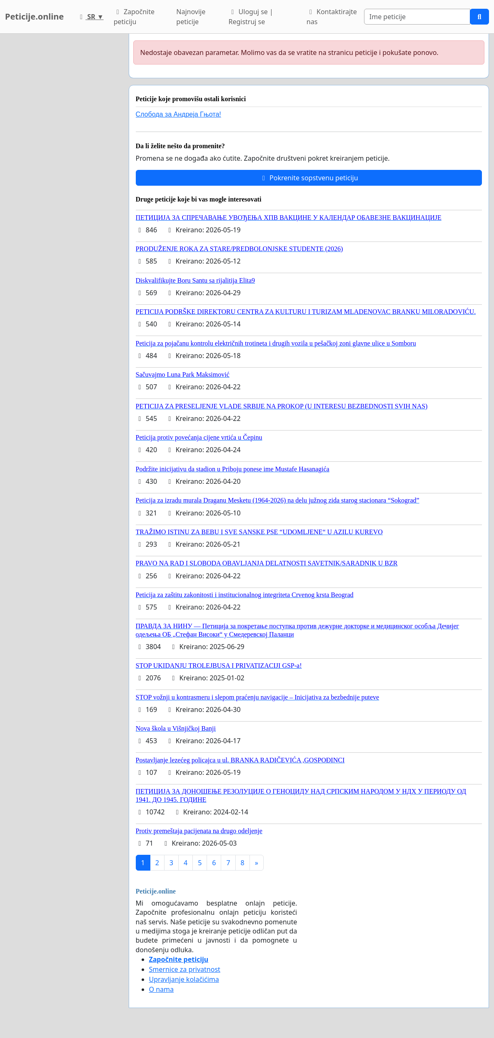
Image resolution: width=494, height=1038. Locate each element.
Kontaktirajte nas (332, 16)
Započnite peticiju (134, 16)
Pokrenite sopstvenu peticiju (308, 177)
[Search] (417, 17)
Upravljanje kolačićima (184, 979)
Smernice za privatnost (184, 969)
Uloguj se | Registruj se (250, 16)
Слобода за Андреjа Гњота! (178, 114)
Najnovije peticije (190, 16)
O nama (161, 989)
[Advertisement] (62, 159)
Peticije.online (34, 16)
